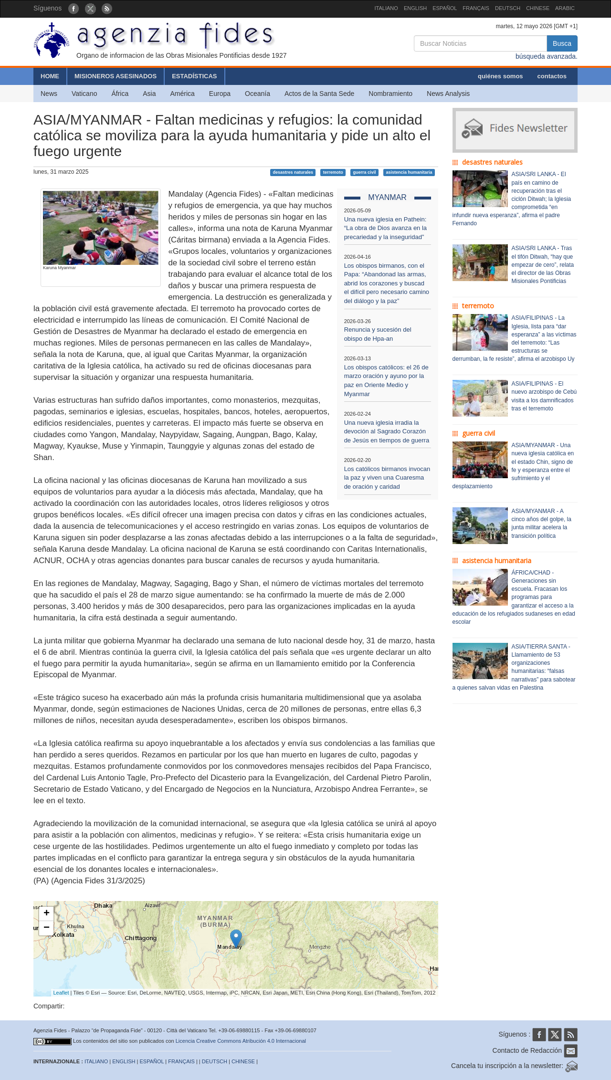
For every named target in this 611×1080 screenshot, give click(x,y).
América (182, 93)
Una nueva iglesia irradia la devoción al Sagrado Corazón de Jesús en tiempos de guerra (387, 431)
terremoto (333, 172)
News (49, 93)
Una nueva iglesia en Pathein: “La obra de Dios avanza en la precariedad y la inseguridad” (385, 228)
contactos (552, 76)
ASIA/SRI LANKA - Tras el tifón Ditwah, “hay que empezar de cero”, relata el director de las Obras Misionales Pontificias (543, 264)
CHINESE (537, 8)
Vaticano (84, 93)
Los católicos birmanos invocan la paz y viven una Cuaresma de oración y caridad (387, 477)
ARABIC (565, 8)
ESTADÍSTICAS (194, 76)
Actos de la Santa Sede (319, 93)
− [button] (46, 928)
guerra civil (364, 172)
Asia (149, 93)
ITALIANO (386, 8)
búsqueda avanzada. (547, 56)
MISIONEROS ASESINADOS (115, 76)
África (119, 93)
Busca (562, 43)
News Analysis (448, 93)
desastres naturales (293, 172)
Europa (220, 93)
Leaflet (61, 993)
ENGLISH (415, 8)
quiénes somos (500, 76)
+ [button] (46, 914)
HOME (50, 76)
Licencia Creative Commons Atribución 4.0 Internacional (241, 1041)
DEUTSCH (507, 8)
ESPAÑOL (444, 8)
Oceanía (257, 93)
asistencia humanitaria (409, 172)
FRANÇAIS (476, 8)
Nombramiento (390, 93)
